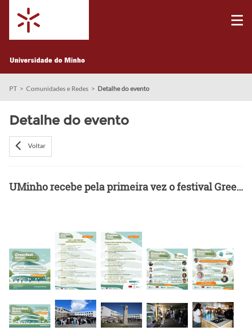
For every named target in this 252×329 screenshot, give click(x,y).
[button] (30, 146)
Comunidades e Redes (57, 88)
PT (13, 88)
